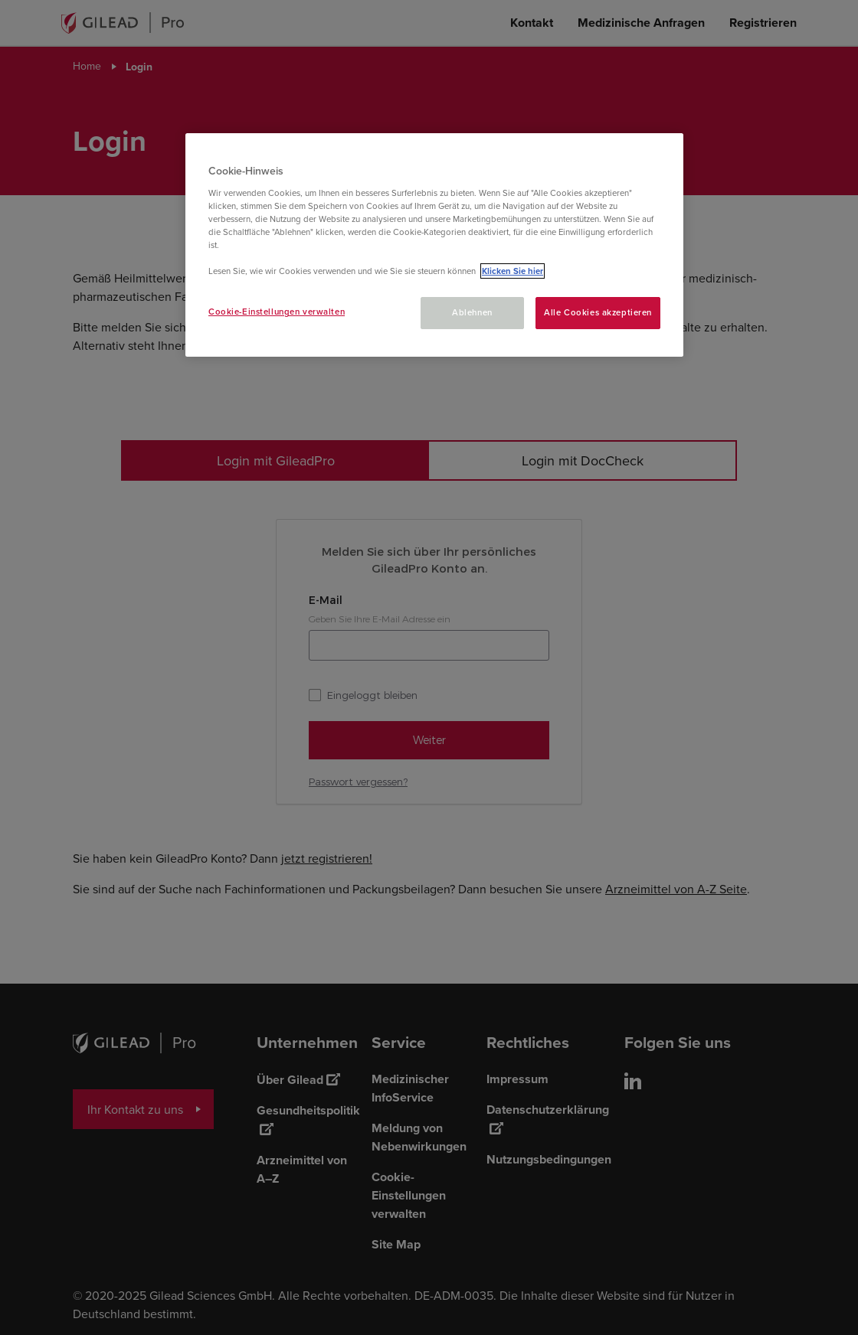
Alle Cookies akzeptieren (598, 312)
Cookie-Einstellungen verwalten (276, 311)
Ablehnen (472, 312)
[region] (434, 245)
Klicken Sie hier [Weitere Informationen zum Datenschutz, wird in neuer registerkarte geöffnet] (512, 271)
